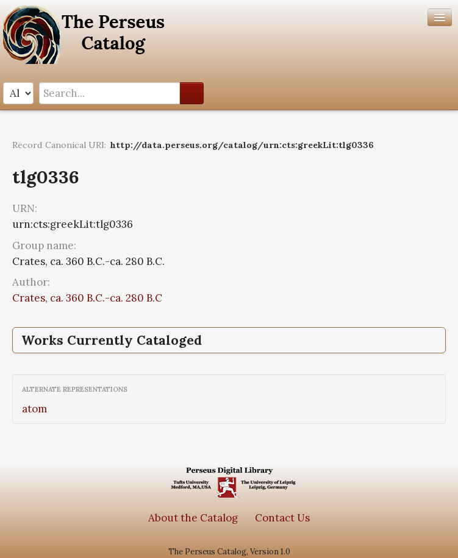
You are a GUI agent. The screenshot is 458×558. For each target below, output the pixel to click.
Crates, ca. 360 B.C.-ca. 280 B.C (87, 298)
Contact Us (282, 517)
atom (34, 408)
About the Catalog (193, 517)
